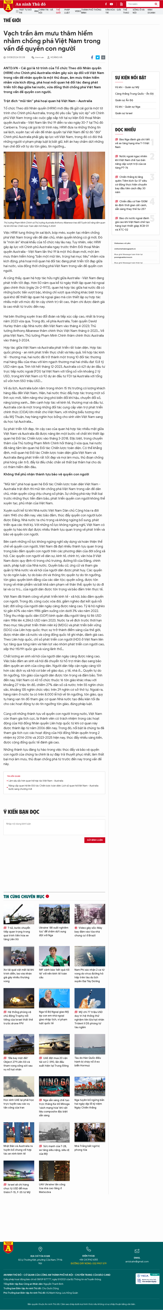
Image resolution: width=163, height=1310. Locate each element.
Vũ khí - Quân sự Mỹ (127, 87)
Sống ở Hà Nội (139, 11)
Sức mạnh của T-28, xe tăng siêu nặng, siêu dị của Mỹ (54, 1150)
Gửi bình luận (95, 840)
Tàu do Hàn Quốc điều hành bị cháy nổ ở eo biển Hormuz (87, 1061)
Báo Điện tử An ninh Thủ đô (8, 6)
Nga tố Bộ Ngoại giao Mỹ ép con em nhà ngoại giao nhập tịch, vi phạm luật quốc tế (54, 1017)
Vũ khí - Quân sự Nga (127, 106)
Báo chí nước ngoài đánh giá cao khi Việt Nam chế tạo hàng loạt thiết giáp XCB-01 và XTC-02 (132, 224)
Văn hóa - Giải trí (113, 11)
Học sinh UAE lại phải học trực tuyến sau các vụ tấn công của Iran (19, 1103)
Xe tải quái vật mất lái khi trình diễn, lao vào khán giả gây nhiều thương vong (19, 975)
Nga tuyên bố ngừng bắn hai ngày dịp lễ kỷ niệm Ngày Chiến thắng (89, 1103)
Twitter (98, 57)
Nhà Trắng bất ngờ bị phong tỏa (87, 1148)
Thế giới (58, 11)
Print (103, 57)
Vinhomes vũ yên (122, 243)
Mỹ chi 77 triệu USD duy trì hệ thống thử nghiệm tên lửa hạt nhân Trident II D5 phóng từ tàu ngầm (89, 1020)
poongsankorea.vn (123, 257)
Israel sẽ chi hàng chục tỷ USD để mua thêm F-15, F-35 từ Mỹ (17, 1188)
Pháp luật (67, 11)
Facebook (92, 57)
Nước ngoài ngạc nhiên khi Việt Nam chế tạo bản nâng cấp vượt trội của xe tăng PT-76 (131, 162)
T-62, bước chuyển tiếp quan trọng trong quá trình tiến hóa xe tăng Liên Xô (17, 933)
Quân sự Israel (123, 113)
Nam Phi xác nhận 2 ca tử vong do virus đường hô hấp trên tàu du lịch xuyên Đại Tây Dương (89, 975)
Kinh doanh (151, 11)
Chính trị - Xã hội (46, 11)
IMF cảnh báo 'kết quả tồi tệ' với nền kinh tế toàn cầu (54, 973)
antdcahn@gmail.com (137, 1261)
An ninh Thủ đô (31, 4)
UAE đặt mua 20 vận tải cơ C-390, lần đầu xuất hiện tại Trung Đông (54, 1062)
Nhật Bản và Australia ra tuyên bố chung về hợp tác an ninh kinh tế (18, 1150)
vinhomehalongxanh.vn (125, 249)
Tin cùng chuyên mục (24, 896)
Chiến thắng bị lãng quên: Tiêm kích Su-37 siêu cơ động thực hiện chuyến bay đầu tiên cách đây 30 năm (131, 184)
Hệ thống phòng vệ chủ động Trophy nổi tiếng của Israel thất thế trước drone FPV (18, 1018)
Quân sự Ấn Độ (124, 100)
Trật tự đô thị (25, 11)
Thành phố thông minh (91, 11)
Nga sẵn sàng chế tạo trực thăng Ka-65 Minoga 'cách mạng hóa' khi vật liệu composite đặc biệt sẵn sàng (54, 1108)
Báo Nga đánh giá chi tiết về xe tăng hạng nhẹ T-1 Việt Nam (132, 143)
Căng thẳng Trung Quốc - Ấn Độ (134, 93)
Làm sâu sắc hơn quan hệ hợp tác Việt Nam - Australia (36, 780)
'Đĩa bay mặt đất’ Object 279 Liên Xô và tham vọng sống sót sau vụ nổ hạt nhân (18, 1064)
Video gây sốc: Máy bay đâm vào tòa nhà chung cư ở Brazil (88, 931)
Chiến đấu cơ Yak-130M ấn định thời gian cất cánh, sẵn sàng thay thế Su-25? (131, 205)
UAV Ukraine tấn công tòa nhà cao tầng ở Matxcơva (52, 1188)
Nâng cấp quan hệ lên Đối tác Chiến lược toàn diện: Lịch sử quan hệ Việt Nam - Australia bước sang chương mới (53, 787)
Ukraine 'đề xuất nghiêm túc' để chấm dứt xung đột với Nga (53, 931)
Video (78, 11)
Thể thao (126, 11)
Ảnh (36, 11)
